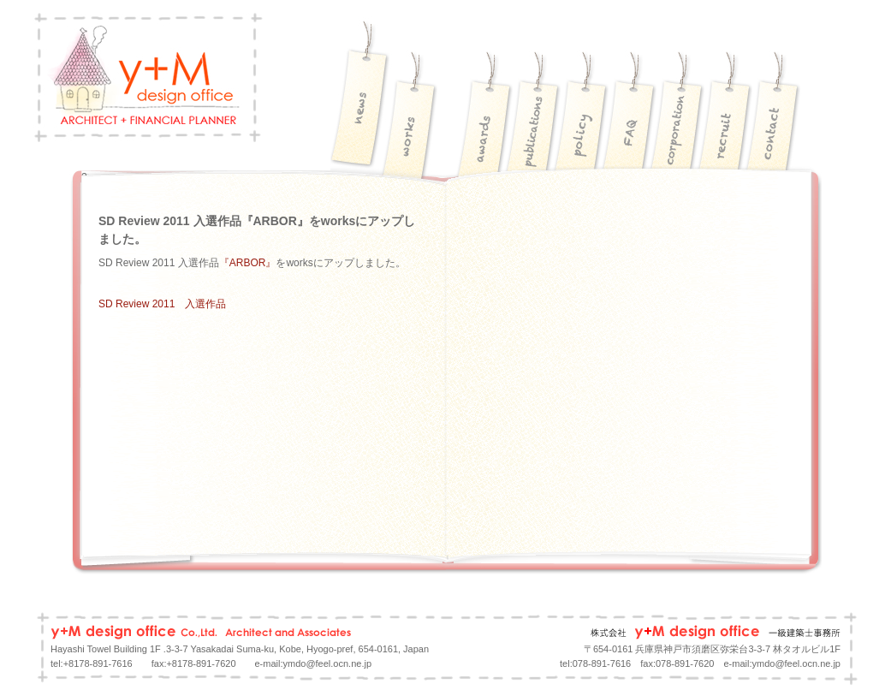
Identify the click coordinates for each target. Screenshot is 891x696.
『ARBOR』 (247, 263)
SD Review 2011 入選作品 (162, 304)
